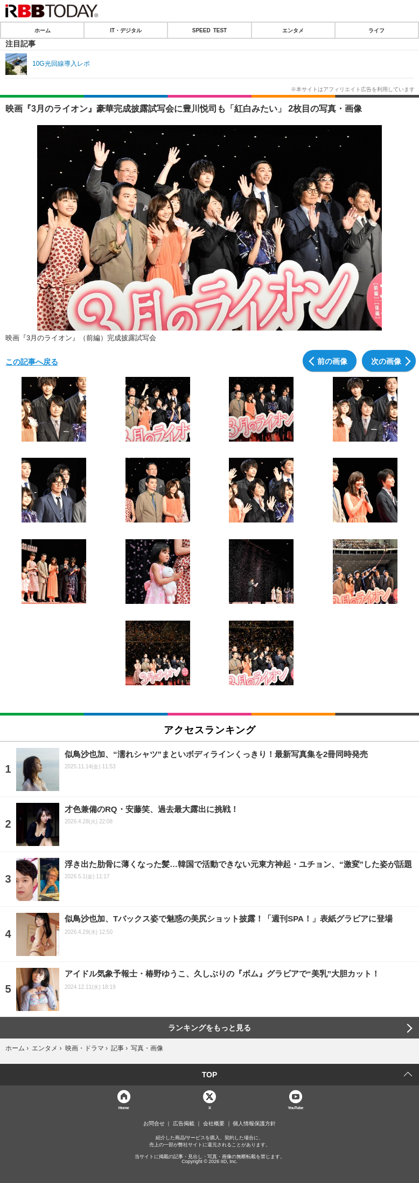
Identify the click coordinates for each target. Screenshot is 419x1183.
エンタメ (293, 30)
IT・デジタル (126, 30)
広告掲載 (183, 1123)
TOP (210, 1074)
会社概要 (214, 1123)
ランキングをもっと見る (209, 1027)
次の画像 (386, 360)
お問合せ (154, 1123)
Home (123, 1107)
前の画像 (332, 360)
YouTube (295, 1107)
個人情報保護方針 (254, 1123)
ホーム (42, 30)
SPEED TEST (209, 30)
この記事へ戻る (31, 361)
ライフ (376, 30)
